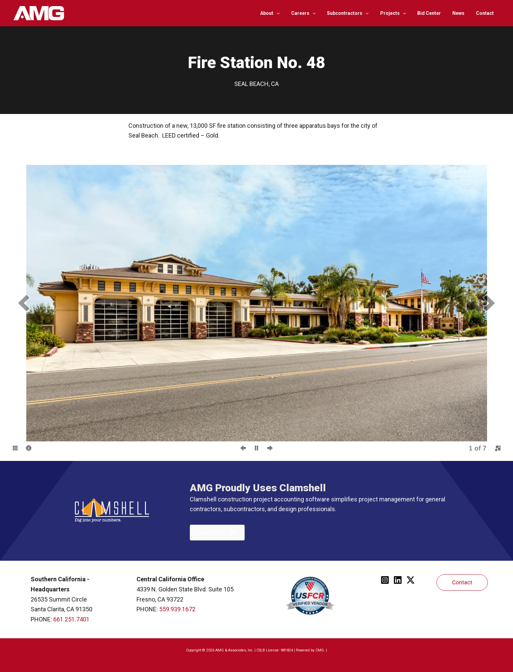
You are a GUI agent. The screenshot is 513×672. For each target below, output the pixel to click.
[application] (289, 13)
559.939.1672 (177, 609)
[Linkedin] (397, 580)
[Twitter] (410, 580)
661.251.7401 (71, 619)
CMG (320, 650)
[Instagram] (385, 580)
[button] (23, 303)
